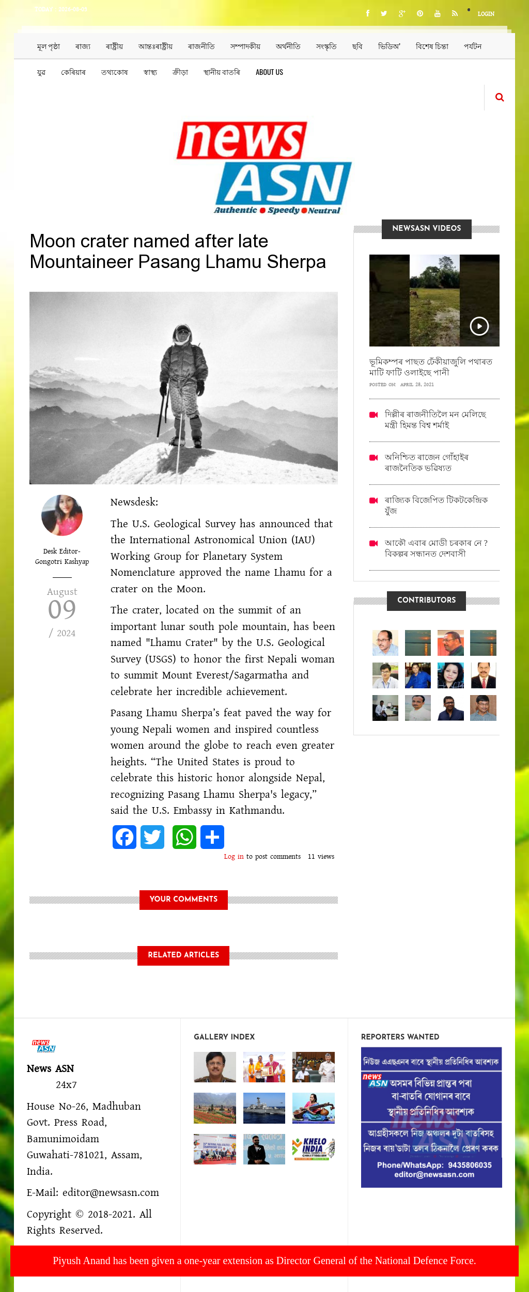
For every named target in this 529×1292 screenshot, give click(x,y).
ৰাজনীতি (201, 45)
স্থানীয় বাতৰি (222, 71)
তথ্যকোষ (114, 71)
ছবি (357, 45)
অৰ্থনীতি (288, 45)
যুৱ (41, 71)
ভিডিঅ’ (389, 45)
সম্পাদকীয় (245, 45)
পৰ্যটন (472, 45)
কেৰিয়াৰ (73, 71)
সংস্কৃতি (326, 45)
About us (269, 71)
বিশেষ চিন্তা (432, 45)
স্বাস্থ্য (150, 71)
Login (486, 14)
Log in (234, 857)
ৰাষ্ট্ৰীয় (114, 45)
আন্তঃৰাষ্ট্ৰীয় (155, 45)
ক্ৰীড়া (180, 71)
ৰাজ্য (82, 45)
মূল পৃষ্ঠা (48, 45)
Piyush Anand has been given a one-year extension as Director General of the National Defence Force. (264, 1260)
